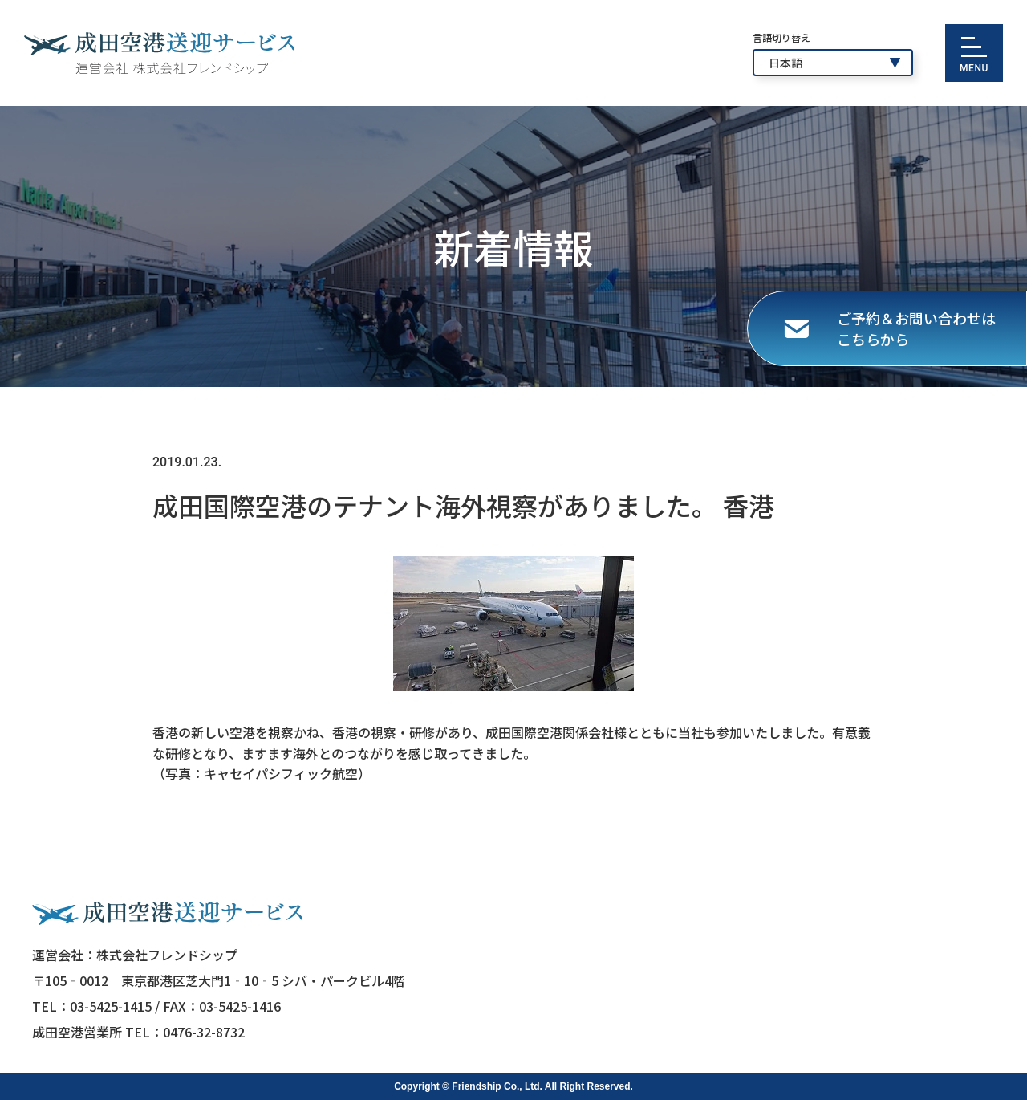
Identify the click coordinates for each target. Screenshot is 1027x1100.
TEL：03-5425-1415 (92, 1006)
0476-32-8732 (204, 1031)
